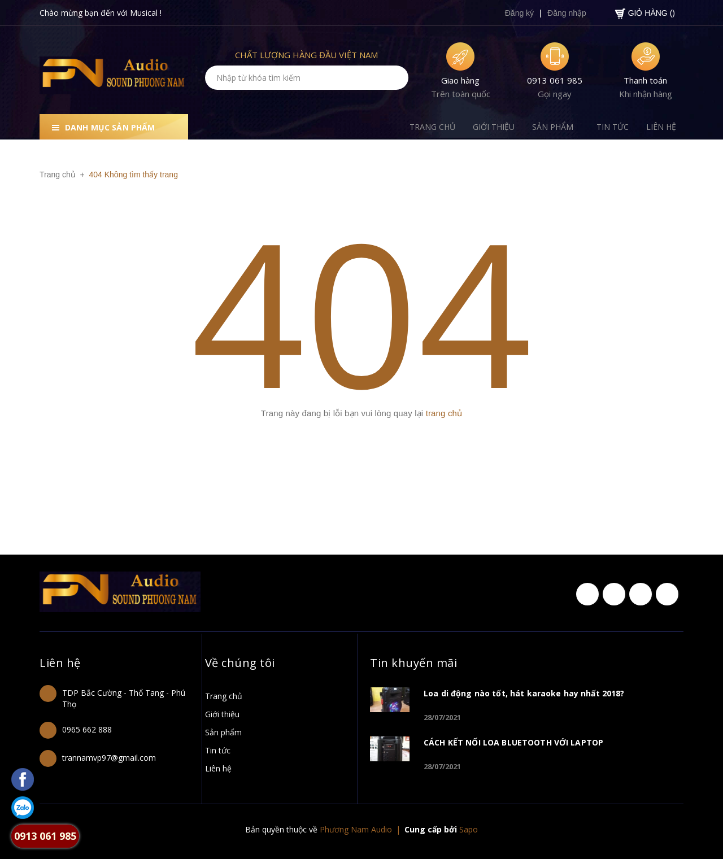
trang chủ (444, 413)
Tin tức (217, 750)
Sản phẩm (223, 732)
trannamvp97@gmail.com (109, 757)
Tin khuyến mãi (415, 662)
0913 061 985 (554, 80)
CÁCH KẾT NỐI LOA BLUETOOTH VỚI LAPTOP (513, 742)
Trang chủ (223, 696)
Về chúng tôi (241, 662)
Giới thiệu (222, 714)
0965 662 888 (87, 729)
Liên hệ (61, 662)
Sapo (468, 829)
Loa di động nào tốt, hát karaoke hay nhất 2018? (524, 693)
